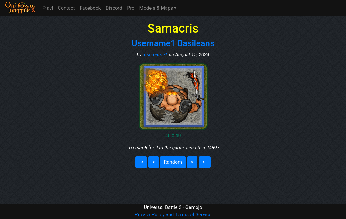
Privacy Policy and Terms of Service (173, 214)
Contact (66, 8)
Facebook (90, 8)
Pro (130, 8)
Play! (48, 8)
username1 (156, 54)
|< (141, 162)
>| (204, 162)
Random (173, 162)
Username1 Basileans (173, 43)
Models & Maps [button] (156, 8)
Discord (114, 8)
